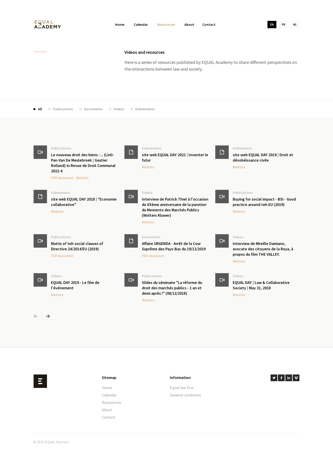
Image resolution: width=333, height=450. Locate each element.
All (40, 109)
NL (295, 24)
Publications (63, 109)
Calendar (141, 24)
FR (283, 24)
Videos (119, 109)
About (189, 24)
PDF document (62, 177)
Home (119, 24)
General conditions (185, 395)
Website (82, 177)
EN (272, 24)
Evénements (145, 109)
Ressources (166, 24)
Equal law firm (182, 387)
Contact (209, 24)
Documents (93, 109)
